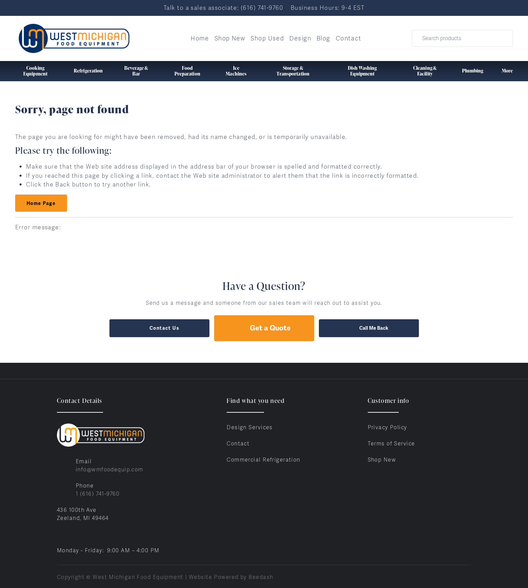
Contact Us (159, 328)
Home (200, 38)
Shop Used (267, 38)
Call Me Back (368, 328)
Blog (323, 38)
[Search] (462, 38)
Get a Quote (264, 328)
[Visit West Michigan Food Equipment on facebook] (60, 534)
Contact (349, 38)
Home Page (41, 203)
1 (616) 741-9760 (98, 493)
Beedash (261, 577)
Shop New (229, 38)
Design (300, 38)
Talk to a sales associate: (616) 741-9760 (223, 7)
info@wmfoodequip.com (109, 469)
